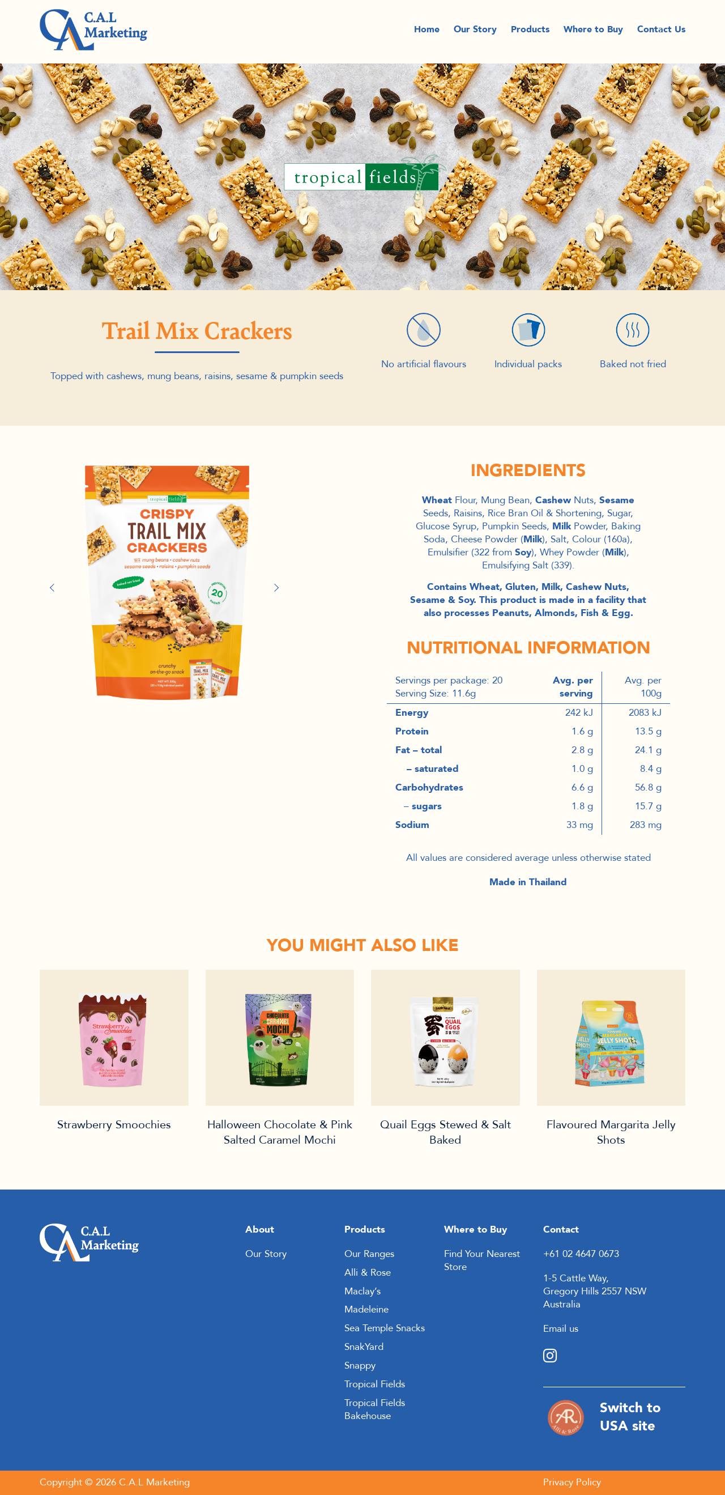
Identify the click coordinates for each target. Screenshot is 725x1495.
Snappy (360, 1365)
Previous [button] (56, 587)
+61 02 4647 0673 (581, 1253)
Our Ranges (369, 1253)
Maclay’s (362, 1291)
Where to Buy (593, 32)
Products (530, 32)
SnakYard (363, 1346)
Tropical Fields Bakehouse (374, 1409)
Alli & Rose (367, 1272)
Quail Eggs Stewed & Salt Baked (445, 1132)
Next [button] (277, 587)
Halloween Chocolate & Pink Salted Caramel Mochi (279, 1132)
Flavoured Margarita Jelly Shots (611, 1132)
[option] (167, 582)
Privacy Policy (572, 1482)
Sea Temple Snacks (384, 1328)
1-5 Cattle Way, (576, 1278)
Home (427, 32)
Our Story (475, 32)
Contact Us (661, 32)
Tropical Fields (374, 1384)
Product (114, 1038)
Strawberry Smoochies (114, 1124)
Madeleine (366, 1309)
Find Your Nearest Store (482, 1260)
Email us (560, 1328)
